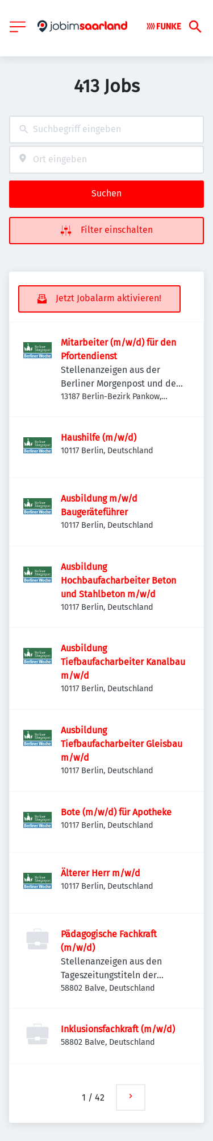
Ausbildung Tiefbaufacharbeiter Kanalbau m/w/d (123, 662)
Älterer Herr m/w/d (100, 873)
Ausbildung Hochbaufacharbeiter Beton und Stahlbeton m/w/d (118, 580)
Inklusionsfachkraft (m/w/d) (118, 1029)
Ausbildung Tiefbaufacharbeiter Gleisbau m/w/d (121, 744)
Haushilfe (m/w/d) (98, 437)
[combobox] (106, 129)
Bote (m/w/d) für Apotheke (116, 812)
